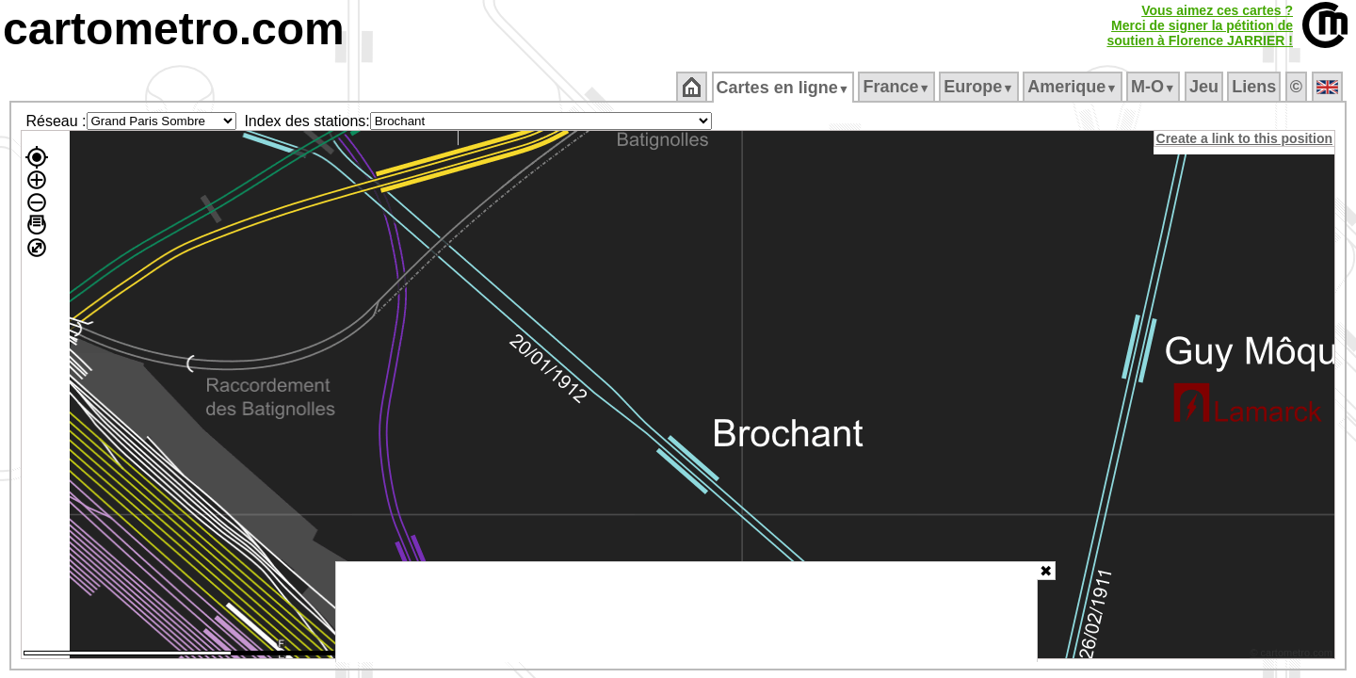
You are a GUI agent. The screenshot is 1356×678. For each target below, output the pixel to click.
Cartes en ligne (784, 87)
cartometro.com (174, 29)
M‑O (1155, 86)
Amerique (1074, 86)
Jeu (1204, 86)
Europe (980, 86)
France (897, 86)
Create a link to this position (1245, 138)
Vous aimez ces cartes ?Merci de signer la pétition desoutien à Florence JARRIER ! (1199, 25)
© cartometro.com (1292, 655)
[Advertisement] (686, 612)
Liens (1256, 86)
